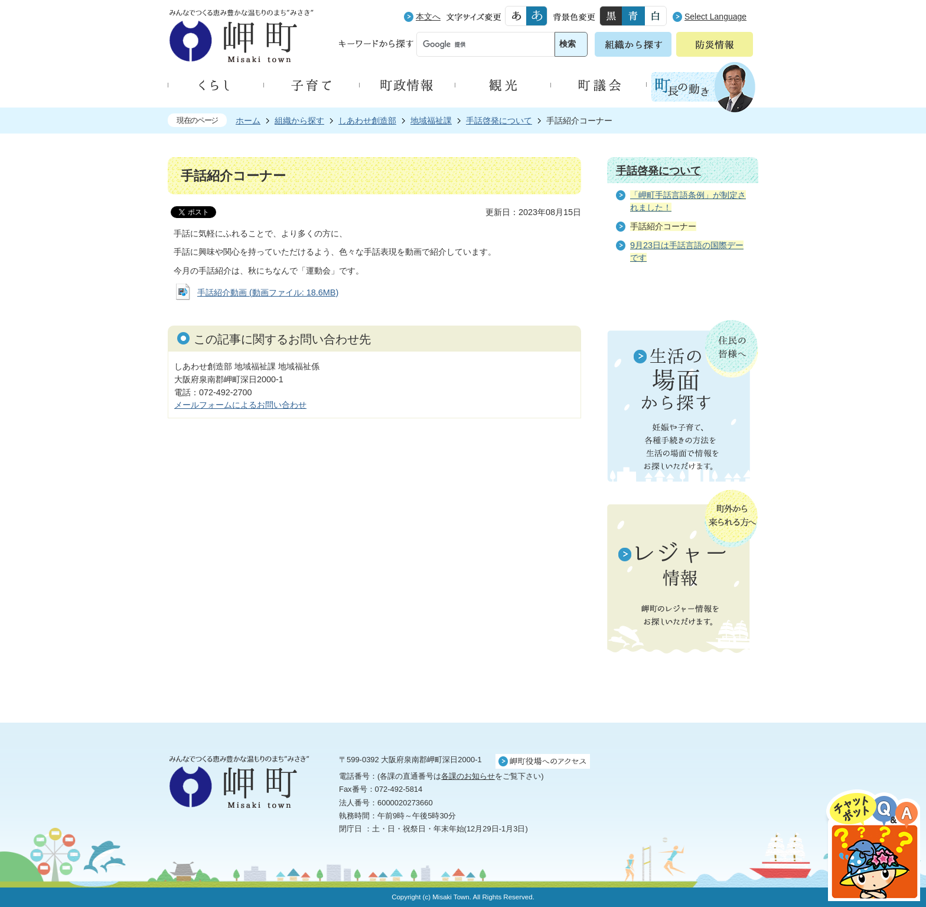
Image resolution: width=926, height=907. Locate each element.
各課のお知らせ (468, 776)
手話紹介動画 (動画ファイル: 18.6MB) (267, 292)
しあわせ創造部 (367, 120)
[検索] (474, 45)
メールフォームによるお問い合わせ (240, 404)
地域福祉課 (431, 120)
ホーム (248, 120)
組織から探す (299, 120)
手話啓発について (499, 120)
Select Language (715, 16)
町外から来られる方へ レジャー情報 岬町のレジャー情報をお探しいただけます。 (682, 572)
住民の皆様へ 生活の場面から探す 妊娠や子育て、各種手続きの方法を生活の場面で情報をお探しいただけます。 (682, 401)
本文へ (428, 16)
